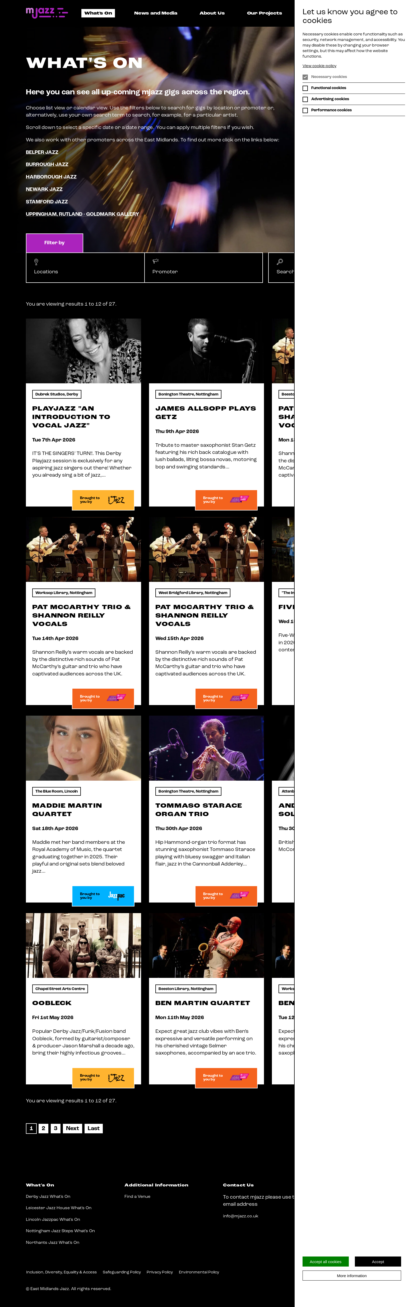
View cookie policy (319, 66)
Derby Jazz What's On (48, 1197)
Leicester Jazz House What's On (58, 1208)
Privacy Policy (160, 1272)
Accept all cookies (325, 1261)
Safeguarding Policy (122, 1272)
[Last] (93, 1128)
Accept (378, 1261)
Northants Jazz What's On (52, 1243)
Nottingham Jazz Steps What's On (60, 1231)
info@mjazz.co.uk (240, 1216)
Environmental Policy (199, 1272)
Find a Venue (137, 1197)
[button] (85, 267)
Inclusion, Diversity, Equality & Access (61, 1272)
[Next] (72, 1128)
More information (352, 1275)
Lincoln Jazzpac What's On (53, 1220)
